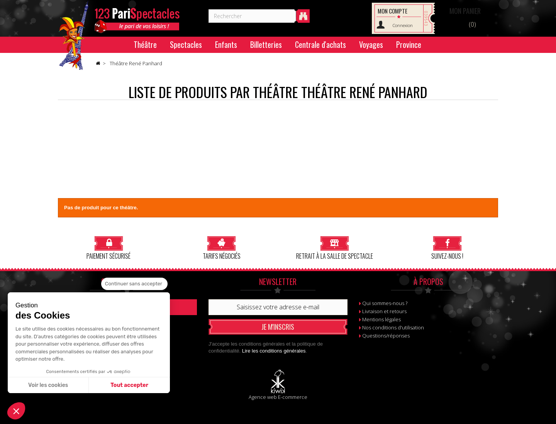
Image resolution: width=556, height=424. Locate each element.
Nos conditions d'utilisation (393, 327)
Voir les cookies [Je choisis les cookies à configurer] (48, 385)
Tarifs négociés (222, 247)
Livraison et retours (384, 311)
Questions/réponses (386, 335)
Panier (465, 10)
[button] (16, 411)
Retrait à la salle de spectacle (334, 247)
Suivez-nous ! (447, 247)
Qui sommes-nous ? (384, 303)
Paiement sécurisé (108, 247)
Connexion (403, 25)
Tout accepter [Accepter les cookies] (129, 385)
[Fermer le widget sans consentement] (134, 284)
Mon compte (392, 10)
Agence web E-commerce (278, 396)
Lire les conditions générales (274, 351)
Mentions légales (381, 319)
